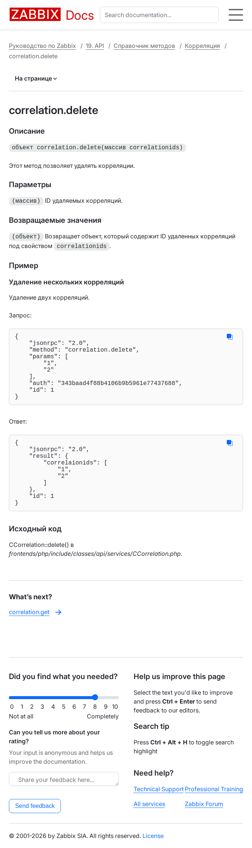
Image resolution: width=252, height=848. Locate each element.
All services (149, 804)
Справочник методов (144, 45)
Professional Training (214, 789)
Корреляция (202, 45)
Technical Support (159, 789)
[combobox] (161, 15)
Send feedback (35, 806)
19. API (95, 45)
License (153, 835)
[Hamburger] (236, 15)
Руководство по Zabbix (42, 45)
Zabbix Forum (204, 804)
